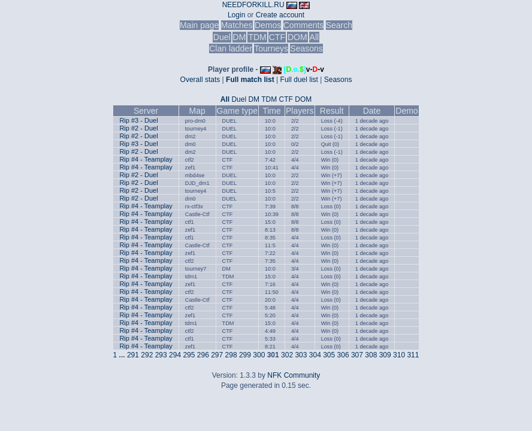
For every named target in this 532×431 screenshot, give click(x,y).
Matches (237, 25)
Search (339, 25)
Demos (268, 25)
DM (239, 37)
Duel (222, 37)
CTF (277, 37)
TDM (257, 37)
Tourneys (271, 48)
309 (385, 355)
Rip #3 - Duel (138, 120)
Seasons (306, 48)
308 (371, 355)
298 (231, 355)
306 (343, 355)
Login (236, 15)
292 (147, 355)
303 (301, 355)
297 (217, 355)
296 (203, 355)
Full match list (250, 79)
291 (133, 355)
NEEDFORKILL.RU (253, 5)
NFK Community (293, 375)
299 (245, 355)
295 (189, 355)
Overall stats (200, 79)
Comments (303, 25)
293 (161, 355)
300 (259, 355)
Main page (199, 25)
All (314, 37)
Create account (280, 15)
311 (413, 355)
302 (287, 355)
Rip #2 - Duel (138, 128)
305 (329, 355)
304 (315, 355)
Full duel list (299, 79)
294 (175, 355)
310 (399, 355)
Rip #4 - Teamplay (145, 159)
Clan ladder (230, 48)
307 (357, 355)
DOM (297, 37)
